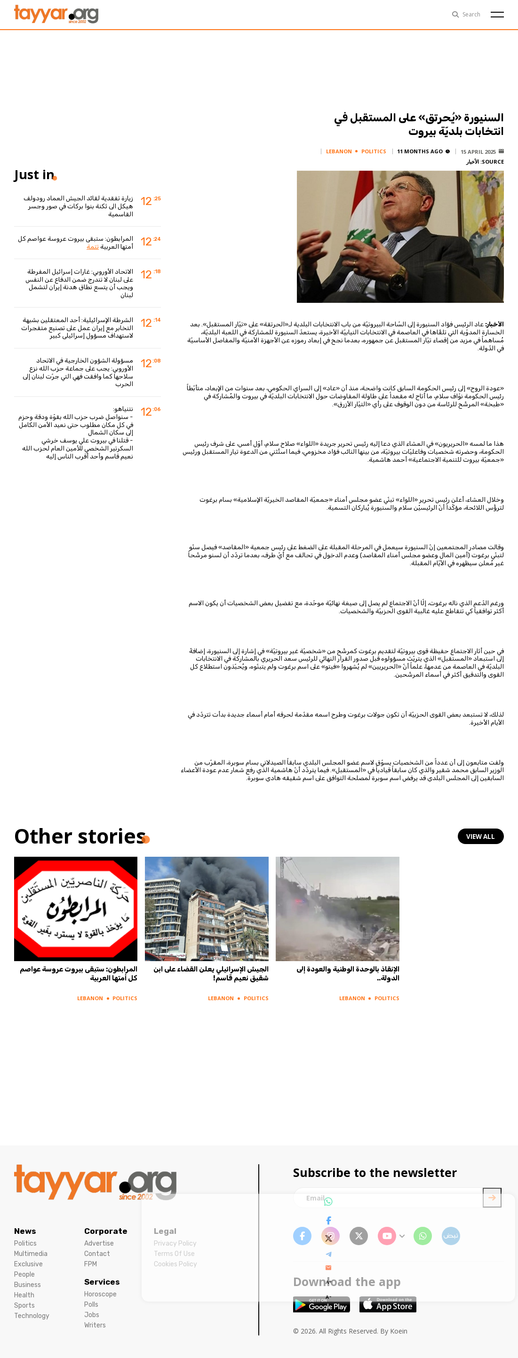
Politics (25, 1243)
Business (27, 1285)
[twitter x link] (359, 1236)
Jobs (91, 1315)
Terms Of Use (174, 1254)
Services (102, 1282)
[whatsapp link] (423, 1236)
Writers (95, 1325)
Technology (31, 1316)
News (25, 1231)
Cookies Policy (175, 1264)
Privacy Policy (175, 1243)
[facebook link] (302, 1236)
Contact (97, 1254)
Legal (165, 1231)
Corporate (106, 1231)
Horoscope (100, 1294)
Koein (398, 1330)
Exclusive (28, 1264)
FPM (90, 1264)
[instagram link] (330, 1236)
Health (24, 1295)
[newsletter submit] (492, 1198)
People (24, 1275)
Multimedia (31, 1254)
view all (481, 836)
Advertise (99, 1243)
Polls (91, 1305)
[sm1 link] (451, 1236)
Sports (24, 1306)
